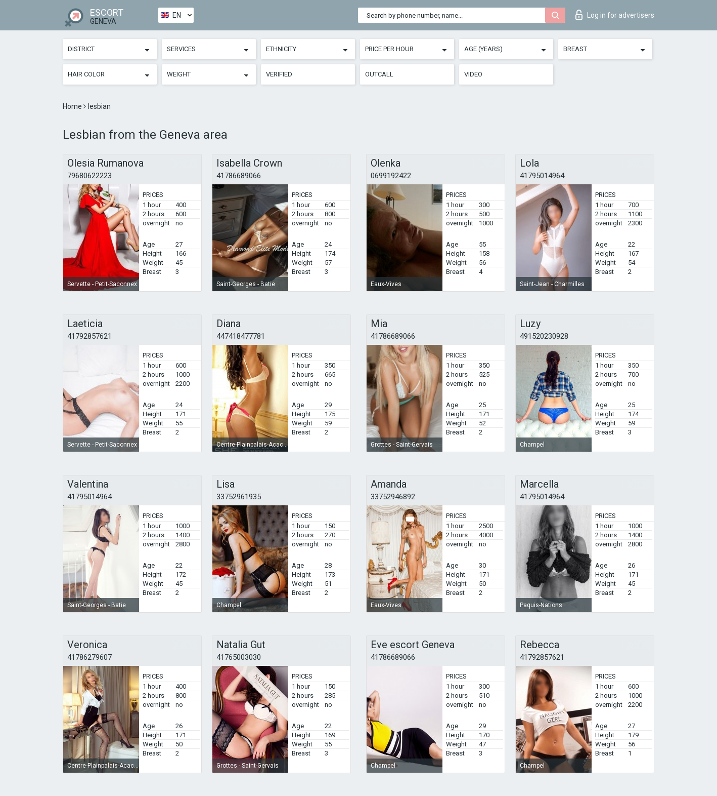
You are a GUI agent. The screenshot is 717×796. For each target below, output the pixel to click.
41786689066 (238, 175)
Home (73, 106)
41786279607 (89, 657)
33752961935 (238, 496)
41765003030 (238, 657)
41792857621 (89, 336)
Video (473, 74)
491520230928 (544, 336)
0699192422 (391, 175)
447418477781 (240, 336)
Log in (614, 14)
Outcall (379, 74)
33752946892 (393, 496)
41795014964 (542, 175)
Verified (279, 74)
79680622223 (89, 175)
